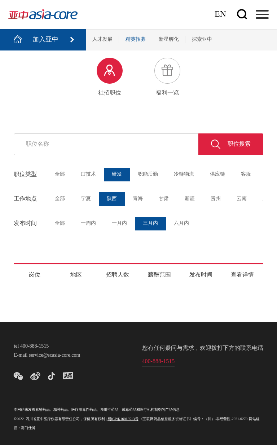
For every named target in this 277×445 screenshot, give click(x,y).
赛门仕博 (28, 428)
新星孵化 (169, 39)
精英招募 (136, 39)
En (220, 14)
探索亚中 (202, 39)
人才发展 (102, 39)
